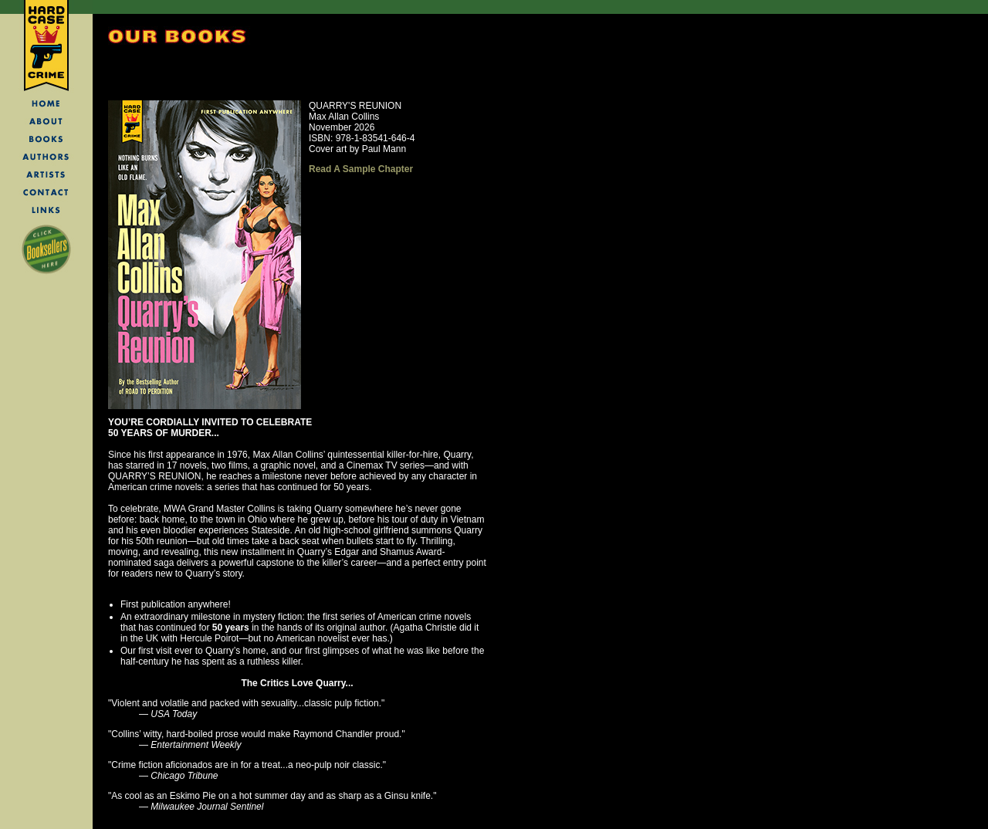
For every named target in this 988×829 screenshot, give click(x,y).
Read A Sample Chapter (361, 169)
